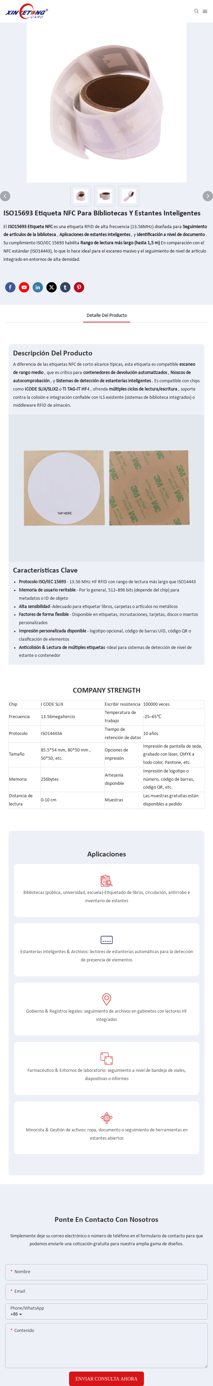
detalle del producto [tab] (107, 315)
